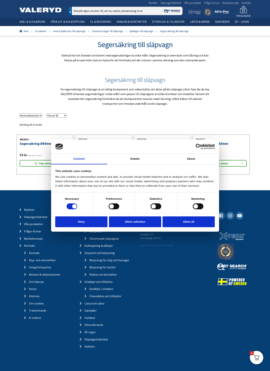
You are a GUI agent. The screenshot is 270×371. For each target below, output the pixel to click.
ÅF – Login (242, 21)
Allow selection (135, 221)
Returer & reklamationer (44, 274)
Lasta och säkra (94, 303)
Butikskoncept (231, 3)
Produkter (41, 31)
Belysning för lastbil (102, 267)
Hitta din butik (94, 325)
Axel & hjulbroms (32, 21)
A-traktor (35, 318)
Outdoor (90, 318)
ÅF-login (90, 332)
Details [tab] (135, 158)
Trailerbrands (37, 310)
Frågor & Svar (212, 3)
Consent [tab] (79, 158)
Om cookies (36, 303)
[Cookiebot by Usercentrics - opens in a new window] (198, 146)
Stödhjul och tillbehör (99, 282)
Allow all (188, 221)
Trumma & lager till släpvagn (107, 31)
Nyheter (153, 3)
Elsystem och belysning (100, 253)
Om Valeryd (36, 282)
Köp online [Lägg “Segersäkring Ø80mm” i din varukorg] (45, 163)
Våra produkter (192, 3)
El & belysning (100, 21)
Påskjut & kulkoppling (68, 21)
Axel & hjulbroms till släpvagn (69, 31)
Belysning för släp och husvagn (109, 260)
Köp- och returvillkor (42, 260)
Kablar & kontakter (132, 21)
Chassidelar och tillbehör (105, 296)
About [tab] (191, 158)
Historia (34, 296)
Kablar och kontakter (103, 274)
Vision (33, 289)
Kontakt (246, 3)
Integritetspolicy (40, 267)
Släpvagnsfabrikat (170, 3)
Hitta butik (243, 16)
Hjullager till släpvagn (141, 31)
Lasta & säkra (200, 21)
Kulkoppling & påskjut (99, 245)
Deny (81, 221)
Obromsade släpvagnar (104, 238)
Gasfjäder (222, 21)
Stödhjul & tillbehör (168, 21)
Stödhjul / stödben (101, 289)
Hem (26, 31)
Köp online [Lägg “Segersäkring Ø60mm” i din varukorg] (222, 163)
